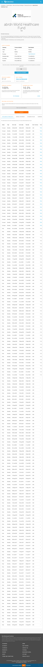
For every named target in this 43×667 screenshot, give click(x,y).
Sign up (41, 127)
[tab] (8, 116)
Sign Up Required (21, 79)
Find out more (28, 665)
